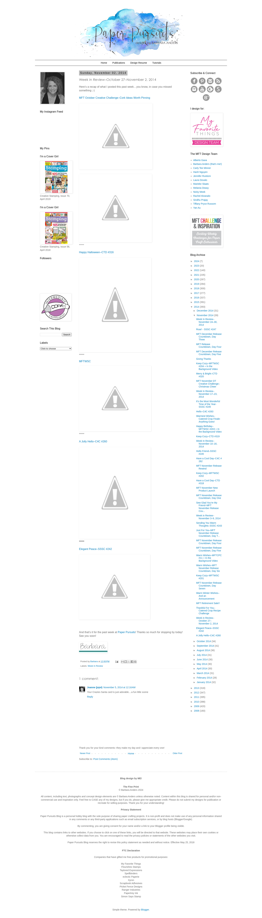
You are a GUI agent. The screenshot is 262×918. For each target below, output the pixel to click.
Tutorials (156, 62)
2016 (197, 297)
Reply (90, 696)
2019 (197, 284)
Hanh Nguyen (200, 172)
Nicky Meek (199, 192)
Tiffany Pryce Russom (204, 203)
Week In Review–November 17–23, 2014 (206, 394)
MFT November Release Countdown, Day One (209, 496)
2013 (197, 688)
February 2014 (205, 677)
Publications (118, 62)
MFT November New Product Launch (207, 489)
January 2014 (204, 682)
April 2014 (202, 668)
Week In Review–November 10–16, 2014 (206, 444)
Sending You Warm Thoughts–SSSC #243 (209, 524)
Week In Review (95, 666)
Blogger (145, 909)
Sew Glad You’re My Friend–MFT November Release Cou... (207, 506)
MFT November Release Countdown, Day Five (209, 549)
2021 (197, 275)
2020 (197, 279)
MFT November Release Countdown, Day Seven (209, 585)
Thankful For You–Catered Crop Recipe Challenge (208, 611)
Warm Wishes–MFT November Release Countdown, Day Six (208, 568)
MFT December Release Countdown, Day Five (209, 353)
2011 (197, 697)
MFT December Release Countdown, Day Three (209, 337)
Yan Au (197, 207)
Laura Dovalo (200, 180)
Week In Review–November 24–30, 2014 (206, 322)
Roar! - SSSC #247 (206, 329)
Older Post (177, 753)
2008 (197, 710)
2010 (197, 701)
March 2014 (203, 673)
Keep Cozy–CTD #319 (208, 436)
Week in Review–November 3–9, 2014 (208, 517)
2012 (197, 692)
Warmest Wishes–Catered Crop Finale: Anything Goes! (208, 419)
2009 (197, 706)
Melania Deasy (201, 188)
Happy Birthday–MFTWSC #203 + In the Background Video (209, 429)
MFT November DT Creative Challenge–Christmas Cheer (208, 384)
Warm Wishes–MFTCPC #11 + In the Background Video (209, 558)
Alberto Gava (200, 160)
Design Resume (138, 62)
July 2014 (202, 655)
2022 (197, 270)
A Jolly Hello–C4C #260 (208, 635)
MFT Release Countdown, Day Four (208, 345)
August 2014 (204, 650)
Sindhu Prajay (200, 200)
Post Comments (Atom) (105, 759)
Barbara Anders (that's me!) (207, 164)
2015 (197, 302)
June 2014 (202, 659)
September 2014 (206, 645)
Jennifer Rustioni (202, 176)
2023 (197, 265)
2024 (197, 261)
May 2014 (202, 664)
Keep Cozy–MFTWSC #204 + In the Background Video (207, 366)
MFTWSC (85, 361)
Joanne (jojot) (94, 687)
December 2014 (205, 310)
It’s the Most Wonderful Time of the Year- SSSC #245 (208, 404)
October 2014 (204, 641)
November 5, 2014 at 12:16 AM (119, 687)
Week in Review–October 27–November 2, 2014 (207, 621)
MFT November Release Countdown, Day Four (209, 542)
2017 (197, 293)
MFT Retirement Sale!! (208, 603)
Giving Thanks (203, 359)
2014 (197, 306)
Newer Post (85, 753)
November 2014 (205, 315)
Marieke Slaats (201, 184)
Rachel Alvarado (201, 196)
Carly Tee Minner (202, 168)
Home (104, 62)
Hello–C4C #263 (204, 411)
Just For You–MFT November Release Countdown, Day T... (208, 533)
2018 (197, 288)
